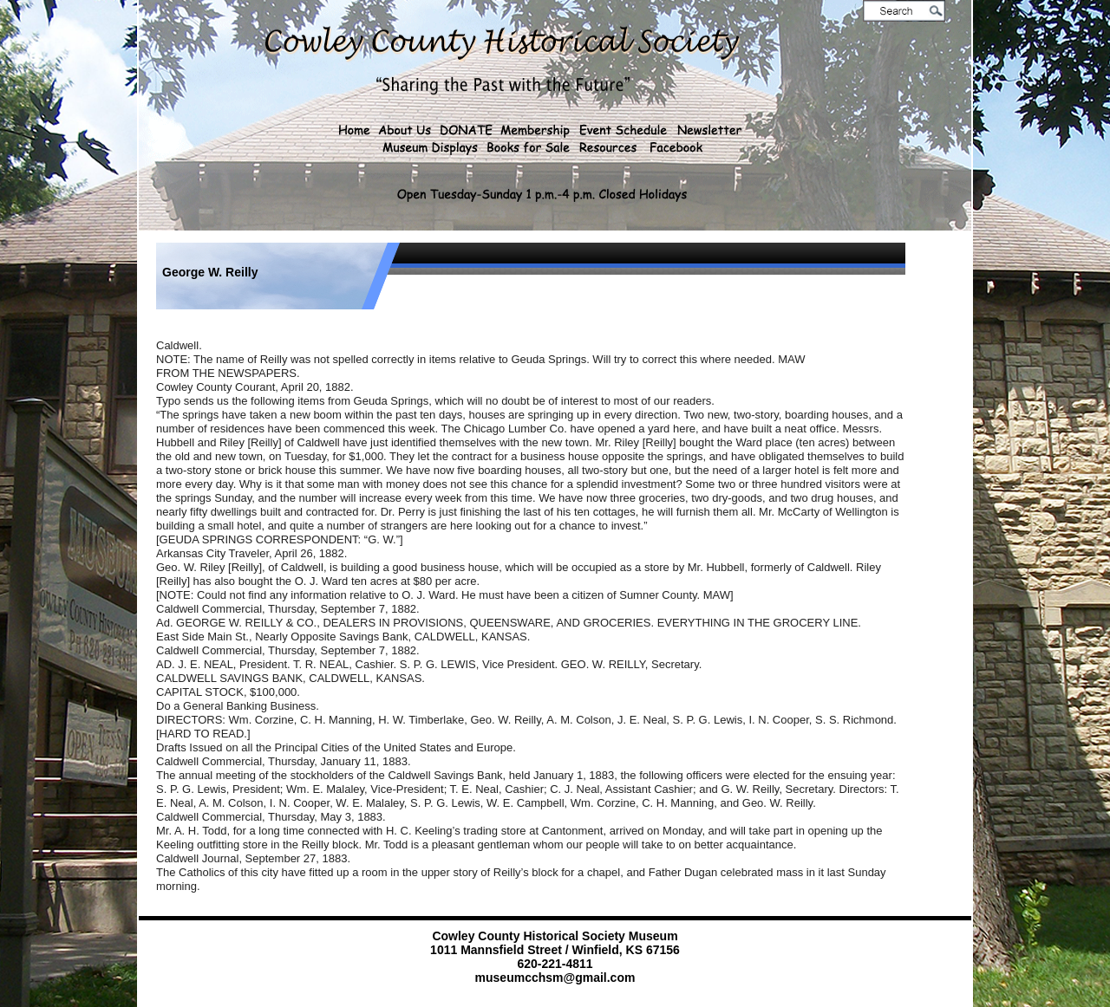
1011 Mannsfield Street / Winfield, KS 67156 (555, 950)
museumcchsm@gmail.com (555, 977)
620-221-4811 (554, 964)
